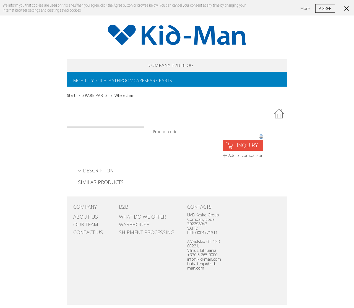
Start (71, 98)
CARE (154, 83)
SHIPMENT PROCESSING (139, 229)
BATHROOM (132, 83)
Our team (82, 224)
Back (279, 117)
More (305, 8)
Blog (200, 66)
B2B (177, 66)
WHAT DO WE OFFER (136, 218)
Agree (325, 8)
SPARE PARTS (178, 83)
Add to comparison (245, 158)
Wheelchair (124, 98)
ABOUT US (82, 218)
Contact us (84, 229)
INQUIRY (247, 148)
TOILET (107, 83)
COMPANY (148, 66)
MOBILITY (85, 83)
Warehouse (130, 224)
